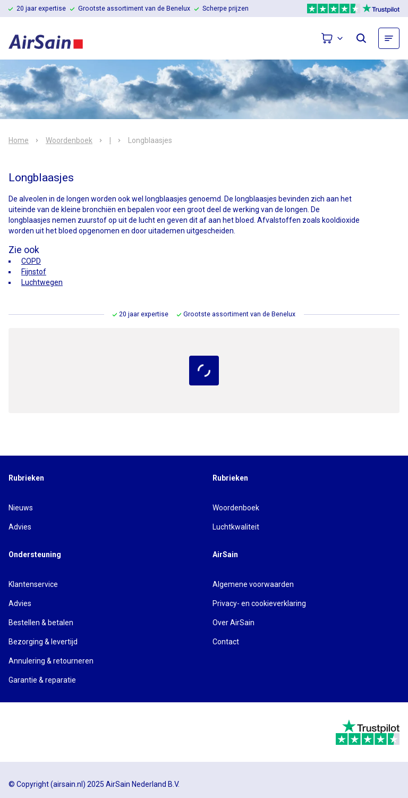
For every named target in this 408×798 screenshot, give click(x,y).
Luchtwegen (42, 282)
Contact (225, 641)
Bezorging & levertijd (43, 641)
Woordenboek (69, 140)
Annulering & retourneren (51, 661)
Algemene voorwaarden (253, 584)
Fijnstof (33, 271)
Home (18, 140)
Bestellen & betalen (40, 622)
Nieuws (20, 507)
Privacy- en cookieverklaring (259, 603)
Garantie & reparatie (42, 680)
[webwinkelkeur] (37, 732)
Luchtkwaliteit (235, 527)
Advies (19, 527)
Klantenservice (33, 584)
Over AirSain (233, 622)
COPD (31, 261)
